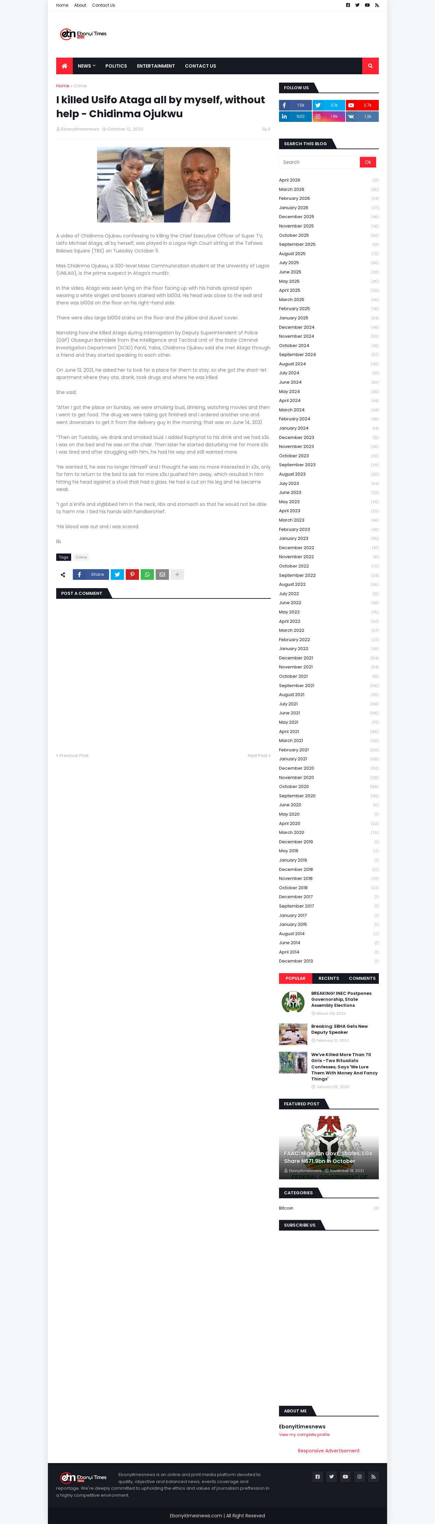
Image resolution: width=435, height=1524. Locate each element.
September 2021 (329, 685)
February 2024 (329, 419)
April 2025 (329, 290)
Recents (329, 978)
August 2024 (329, 364)
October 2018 (329, 888)
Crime (80, 86)
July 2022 (329, 593)
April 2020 (329, 823)
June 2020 (329, 805)
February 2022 (329, 639)
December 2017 (329, 897)
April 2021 (329, 731)
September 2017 (329, 906)
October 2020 (329, 786)
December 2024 (329, 327)
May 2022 (329, 612)
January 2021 (329, 759)
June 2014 (329, 943)
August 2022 (329, 584)
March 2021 (329, 740)
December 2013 (329, 961)
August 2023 (329, 474)
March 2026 (329, 189)
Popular (296, 978)
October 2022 (329, 566)
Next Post (257, 755)
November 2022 (329, 557)
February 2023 (329, 529)
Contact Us (103, 5)
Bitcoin (329, 1208)
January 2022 (329, 648)
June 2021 (329, 713)
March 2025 (329, 299)
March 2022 (329, 630)
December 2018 (329, 869)
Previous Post (74, 755)
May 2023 (329, 502)
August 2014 (329, 934)
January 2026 (329, 207)
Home (62, 5)
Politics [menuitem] (116, 66)
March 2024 (329, 410)
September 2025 (329, 244)
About (80, 5)
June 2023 (329, 492)
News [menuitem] (84, 66)
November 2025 (329, 226)
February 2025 (329, 308)
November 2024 (329, 336)
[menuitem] (64, 66)
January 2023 (329, 538)
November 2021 (329, 667)
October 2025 (329, 235)
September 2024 (329, 354)
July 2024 (329, 373)
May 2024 (329, 391)
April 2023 (329, 511)
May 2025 (329, 281)
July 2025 (329, 262)
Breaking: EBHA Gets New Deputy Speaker (339, 1029)
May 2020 (329, 814)
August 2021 (329, 694)
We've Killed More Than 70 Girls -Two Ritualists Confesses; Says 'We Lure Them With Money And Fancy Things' (344, 1067)
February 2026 (329, 198)
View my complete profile (304, 1434)
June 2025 (329, 272)
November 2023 (329, 446)
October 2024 (329, 345)
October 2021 (329, 676)
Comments (362, 978)
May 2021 (329, 722)
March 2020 (329, 832)
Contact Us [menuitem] (200, 66)
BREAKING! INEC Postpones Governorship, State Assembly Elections (341, 999)
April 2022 (329, 621)
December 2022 (329, 548)
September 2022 (329, 575)
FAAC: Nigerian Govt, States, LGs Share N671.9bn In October (328, 1157)
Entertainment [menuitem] (156, 66)
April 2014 (329, 952)
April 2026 (329, 180)
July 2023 (329, 483)
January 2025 (329, 318)
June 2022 (329, 602)
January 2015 (329, 924)
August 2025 (329, 253)
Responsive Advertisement (329, 1451)
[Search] (320, 162)
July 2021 (329, 704)
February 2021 (329, 750)
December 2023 (329, 437)
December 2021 (329, 658)
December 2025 (329, 216)
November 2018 (329, 878)
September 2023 (329, 465)
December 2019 (329, 842)
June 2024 (329, 382)
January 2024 (329, 428)
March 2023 (329, 520)
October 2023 (329, 456)
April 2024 (329, 400)
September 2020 (329, 796)
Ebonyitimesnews (302, 1426)
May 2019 (329, 851)
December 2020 (329, 768)
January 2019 (329, 860)
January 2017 (329, 915)
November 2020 (329, 777)
